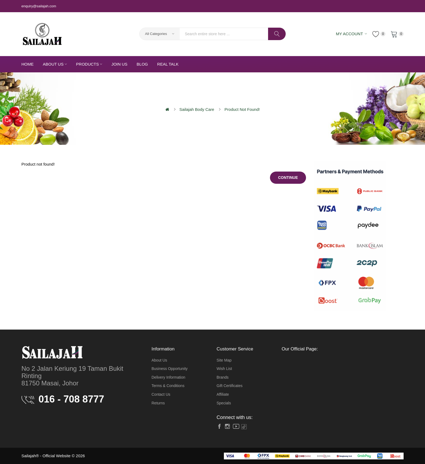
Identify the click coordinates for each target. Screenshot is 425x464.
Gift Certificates (230, 386)
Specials (224, 403)
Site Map (224, 360)
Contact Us (161, 394)
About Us (159, 360)
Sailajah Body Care (196, 109)
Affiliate (223, 394)
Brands (222, 377)
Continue (288, 177)
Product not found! (242, 109)
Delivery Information (168, 377)
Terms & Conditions (168, 386)
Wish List (224, 368)
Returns (158, 403)
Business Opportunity (170, 368)
